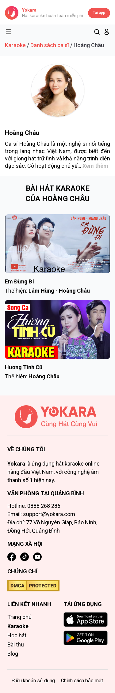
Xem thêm (95, 166)
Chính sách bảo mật (82, 681)
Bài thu (15, 644)
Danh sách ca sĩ (49, 45)
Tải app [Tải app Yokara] (99, 12)
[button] (106, 31)
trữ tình (46, 158)
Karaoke (15, 45)
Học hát (16, 635)
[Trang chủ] (57, 420)
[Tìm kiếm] (97, 32)
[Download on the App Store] (85, 619)
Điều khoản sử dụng (33, 681)
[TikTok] (24, 557)
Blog (12, 653)
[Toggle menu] (8, 31)
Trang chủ (19, 617)
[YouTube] (37, 557)
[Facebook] (11, 557)
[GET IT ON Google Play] (85, 638)
